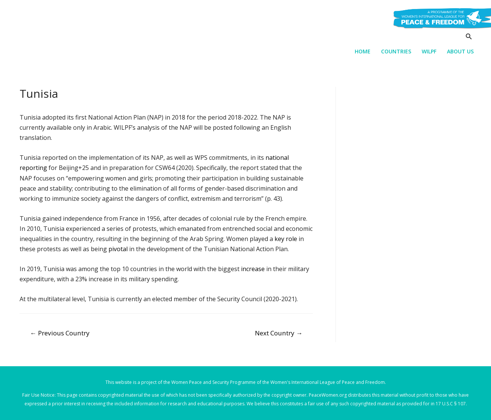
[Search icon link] (469, 36)
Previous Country (60, 333)
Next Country (278, 333)
